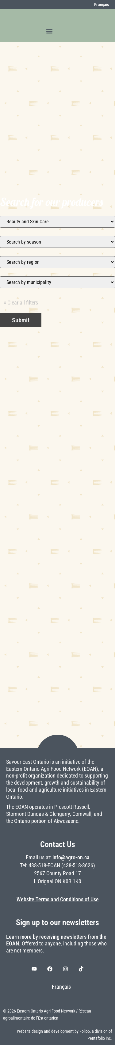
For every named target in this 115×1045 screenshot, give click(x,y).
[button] (49, 31)
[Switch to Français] (98, 5)
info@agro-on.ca (71, 857)
